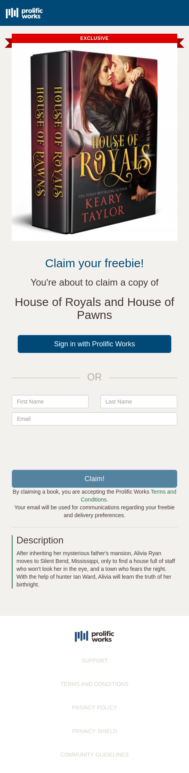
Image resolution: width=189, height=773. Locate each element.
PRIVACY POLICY (94, 707)
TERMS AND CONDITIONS (94, 684)
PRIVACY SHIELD (94, 731)
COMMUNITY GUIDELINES (94, 754)
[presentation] (94, 444)
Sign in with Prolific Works (94, 344)
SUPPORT (94, 660)
